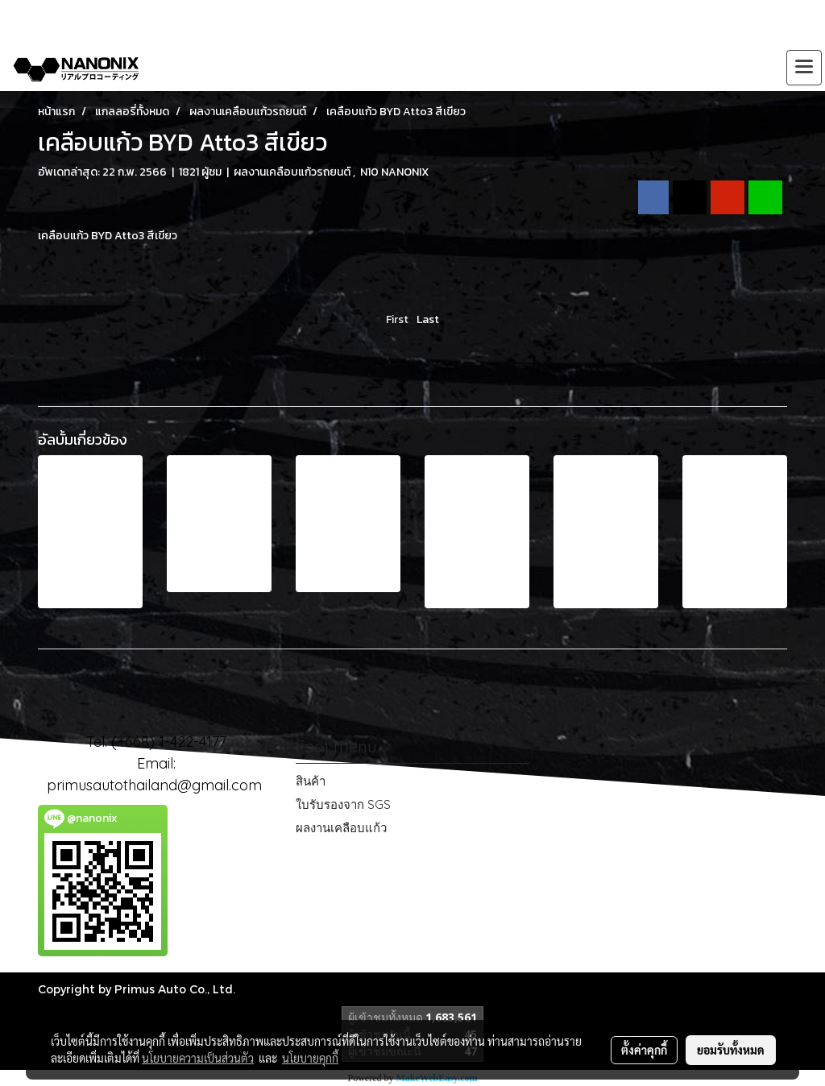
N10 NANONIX (394, 172)
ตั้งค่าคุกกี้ (644, 1049)
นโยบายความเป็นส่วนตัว (198, 1058)
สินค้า (310, 781)
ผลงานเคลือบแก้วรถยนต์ (293, 172)
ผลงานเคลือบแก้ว (341, 827)
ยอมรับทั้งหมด (731, 1049)
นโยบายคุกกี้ (310, 1058)
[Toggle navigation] (804, 67)
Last (428, 319)
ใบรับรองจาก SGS (343, 804)
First (397, 319)
